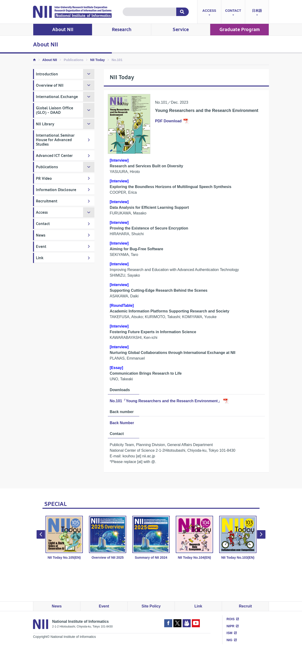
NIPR (230, 626)
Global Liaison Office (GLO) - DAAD (54, 110)
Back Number (122, 423)
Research (121, 29)
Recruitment (46, 201)
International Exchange (57, 96)
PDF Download (168, 121)
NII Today (97, 60)
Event (41, 246)
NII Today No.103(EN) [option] (237, 537)
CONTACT (233, 13)
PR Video (44, 178)
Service (181, 29)
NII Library (45, 124)
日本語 (257, 13)
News (40, 235)
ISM (229, 633)
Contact (43, 223)
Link (39, 258)
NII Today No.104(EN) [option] (194, 537)
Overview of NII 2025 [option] (107, 537)
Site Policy (151, 606)
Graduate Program (239, 29)
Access (42, 212)
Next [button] (261, 534)
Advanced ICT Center (54, 155)
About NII (62, 29)
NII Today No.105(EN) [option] (64, 537)
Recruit (245, 606)
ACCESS (209, 13)
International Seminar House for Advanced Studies (55, 140)
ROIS (230, 619)
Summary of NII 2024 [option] (151, 537)
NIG (229, 640)
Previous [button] (41, 534)
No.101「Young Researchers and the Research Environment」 (166, 401)
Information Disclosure (56, 190)
